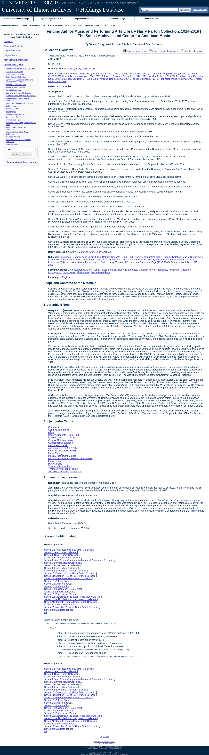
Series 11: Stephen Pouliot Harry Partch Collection (70, 576)
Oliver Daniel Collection (15, 74)
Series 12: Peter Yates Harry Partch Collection (68, 578)
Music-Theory (148, 259)
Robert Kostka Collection (15, 87)
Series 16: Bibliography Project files (62, 589)
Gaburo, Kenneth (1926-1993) (117, 257)
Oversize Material (13, 137)
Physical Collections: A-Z (50, 19)
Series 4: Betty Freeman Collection (62, 557)
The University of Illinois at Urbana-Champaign (111, 754)
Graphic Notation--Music (176, 257)
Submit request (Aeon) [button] (135, 51)
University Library (39, 25)
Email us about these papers (21, 162)
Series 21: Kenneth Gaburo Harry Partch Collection (70, 602)
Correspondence (76, 269)
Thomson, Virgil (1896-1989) (155, 262)
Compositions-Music (83, 257)
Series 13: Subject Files (56, 581)
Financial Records (117, 269)
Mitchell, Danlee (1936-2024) (115, 79)
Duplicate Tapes (12, 144)
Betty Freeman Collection (16, 77)
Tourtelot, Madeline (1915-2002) (177, 79)
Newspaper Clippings (180, 269)
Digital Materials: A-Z (84, 19)
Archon (102, 752)
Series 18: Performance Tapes (60, 594)
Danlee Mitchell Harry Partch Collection (21, 96)
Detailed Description (13, 64)
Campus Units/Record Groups (16, 19)
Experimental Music (96, 269)
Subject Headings (117, 19)
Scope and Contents (13, 46)
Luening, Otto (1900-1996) (126, 259)
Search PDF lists (200, 10)
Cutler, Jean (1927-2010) (106, 73)
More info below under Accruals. (95, 252)
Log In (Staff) (104, 737)
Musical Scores (12, 109)
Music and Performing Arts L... (91, 25)
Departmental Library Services (62, 25)
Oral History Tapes (13, 117)
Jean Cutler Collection (14, 71)
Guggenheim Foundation (61, 443)
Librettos (132, 269)
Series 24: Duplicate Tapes (58, 610)
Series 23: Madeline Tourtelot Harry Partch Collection (71, 607)
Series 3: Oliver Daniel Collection (61, 555)
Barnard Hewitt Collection (16, 85)
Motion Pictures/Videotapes (153, 269)
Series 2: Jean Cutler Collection (60, 552)
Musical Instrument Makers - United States (70, 458)
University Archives (9, 25)
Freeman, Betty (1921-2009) (164, 73)
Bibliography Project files (15, 114)
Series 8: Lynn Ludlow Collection (61, 568)
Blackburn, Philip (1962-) (79, 73)
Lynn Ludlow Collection (15, 90)
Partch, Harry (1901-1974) (81, 68)
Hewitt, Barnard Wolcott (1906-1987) (81, 76)
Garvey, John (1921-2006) (148, 257)
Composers (65, 257)
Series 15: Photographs (56, 586)
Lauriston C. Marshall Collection (18, 93)
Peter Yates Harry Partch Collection (19, 103)
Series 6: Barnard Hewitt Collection (62, 563)
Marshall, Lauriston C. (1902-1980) (80, 79)
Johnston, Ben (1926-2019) (96, 259)
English (66, 277)
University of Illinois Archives (36, 10)
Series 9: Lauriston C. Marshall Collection (65, 570)
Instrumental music (71, 259)
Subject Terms (10, 55)
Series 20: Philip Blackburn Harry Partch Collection (70, 599)
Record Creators (151, 19)
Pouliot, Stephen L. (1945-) (145, 79)
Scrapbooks (69, 272)
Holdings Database (102, 10)
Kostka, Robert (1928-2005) (163, 76)
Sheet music (83, 272)
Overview (8, 41)
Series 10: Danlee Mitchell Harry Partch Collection (70, 573)
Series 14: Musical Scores (57, 583)
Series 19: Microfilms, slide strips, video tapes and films (73, 596)
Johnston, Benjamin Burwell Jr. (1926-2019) (124, 76)
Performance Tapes (13, 120)
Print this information (192, 51)
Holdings (24, 25)
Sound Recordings (100, 272)
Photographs (11, 111)
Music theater (92, 262)
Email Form (109, 743)
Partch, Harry (107, 262)
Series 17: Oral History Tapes (59, 591)
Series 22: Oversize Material (59, 604)
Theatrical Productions (127, 262)
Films (98, 257)
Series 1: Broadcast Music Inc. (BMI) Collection (68, 549)
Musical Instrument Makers (170, 259)
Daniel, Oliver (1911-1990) (134, 73)
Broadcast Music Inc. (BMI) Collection (20, 69)
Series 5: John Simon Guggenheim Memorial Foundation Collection (79, 560)
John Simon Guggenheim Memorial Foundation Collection (19, 81)
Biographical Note (12, 50)
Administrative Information (16, 60)
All (45, 612)
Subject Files (11, 106)
